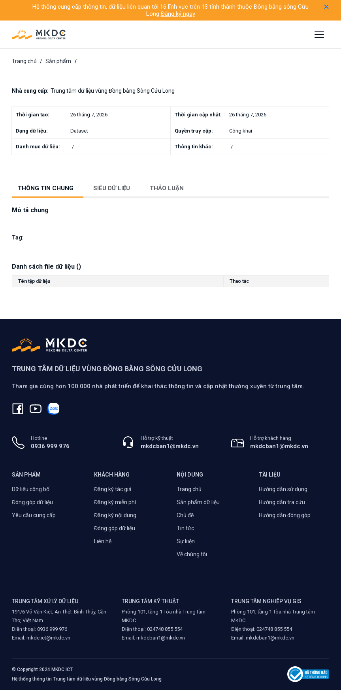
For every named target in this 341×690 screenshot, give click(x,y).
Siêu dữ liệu (111, 188)
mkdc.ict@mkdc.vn (48, 638)
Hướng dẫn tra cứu (282, 502)
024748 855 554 (165, 629)
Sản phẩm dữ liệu (198, 502)
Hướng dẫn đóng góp (285, 515)
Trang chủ (24, 61)
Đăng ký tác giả (113, 489)
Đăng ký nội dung (115, 515)
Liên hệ (102, 541)
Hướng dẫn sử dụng (283, 489)
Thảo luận (167, 188)
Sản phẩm (58, 61)
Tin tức (185, 528)
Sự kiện (186, 541)
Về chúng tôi (192, 554)
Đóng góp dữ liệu (32, 502)
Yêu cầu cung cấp (34, 515)
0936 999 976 (50, 446)
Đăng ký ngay (178, 13)
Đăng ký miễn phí (115, 502)
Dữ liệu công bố (30, 489)
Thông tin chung (45, 188)
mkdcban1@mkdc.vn (170, 446)
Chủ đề (185, 515)
